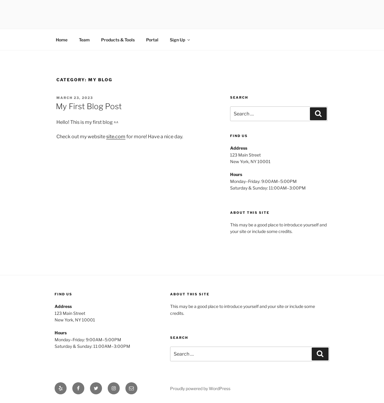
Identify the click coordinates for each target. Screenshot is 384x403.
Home (62, 39)
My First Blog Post (89, 106)
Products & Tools (118, 39)
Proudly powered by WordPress (200, 388)
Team (84, 39)
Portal (152, 39)
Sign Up (180, 39)
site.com (115, 136)
